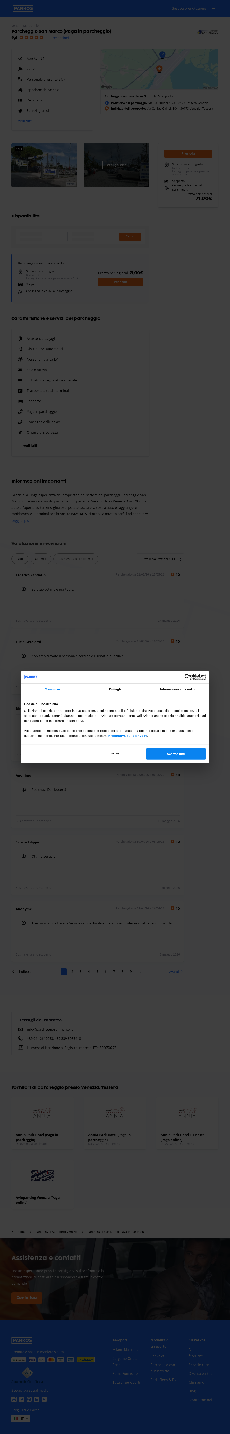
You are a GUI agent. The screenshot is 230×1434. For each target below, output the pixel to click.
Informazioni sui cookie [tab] (178, 689)
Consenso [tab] (52, 689)
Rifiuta (114, 753)
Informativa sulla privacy (127, 735)
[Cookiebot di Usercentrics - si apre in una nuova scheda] (187, 677)
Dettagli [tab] (115, 689)
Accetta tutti (176, 753)
